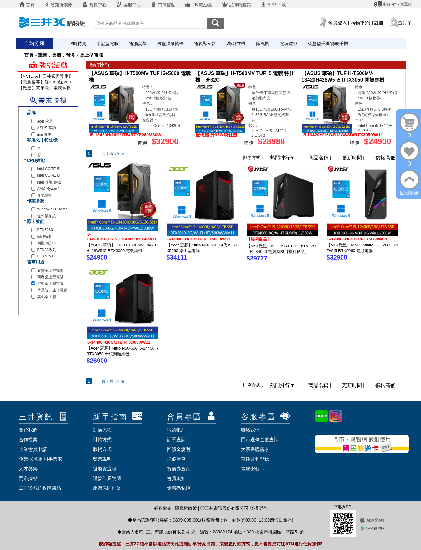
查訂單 (405, 22)
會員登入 (337, 22)
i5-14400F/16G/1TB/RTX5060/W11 (199, 239)
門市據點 (162, 4)
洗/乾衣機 (236, 43)
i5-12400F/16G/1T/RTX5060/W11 (357, 239)
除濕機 (262, 43)
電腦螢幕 (138, 43)
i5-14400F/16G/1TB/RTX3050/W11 (119, 342)
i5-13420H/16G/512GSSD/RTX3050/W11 (122, 236)
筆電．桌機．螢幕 (56, 55)
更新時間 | (354, 157)
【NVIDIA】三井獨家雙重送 (45, 76)
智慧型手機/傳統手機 (328, 43)
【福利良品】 (259, 239)
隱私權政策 (186, 508)
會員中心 (94, 4)
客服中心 (128, 4)
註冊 (378, 22)
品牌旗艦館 (236, 4)
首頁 (27, 4)
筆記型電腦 (107, 43)
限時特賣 (77, 43)
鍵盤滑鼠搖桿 (170, 43)
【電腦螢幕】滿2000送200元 (47, 82)
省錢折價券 (58, 4)
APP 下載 (273, 4)
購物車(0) (360, 22)
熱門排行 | (284, 157)
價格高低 (385, 157)
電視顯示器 (205, 43)
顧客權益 (162, 508)
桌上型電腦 (91, 55)
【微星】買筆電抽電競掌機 (44, 88)
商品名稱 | (320, 157)
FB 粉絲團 (198, 4)
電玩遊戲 (288, 43)
